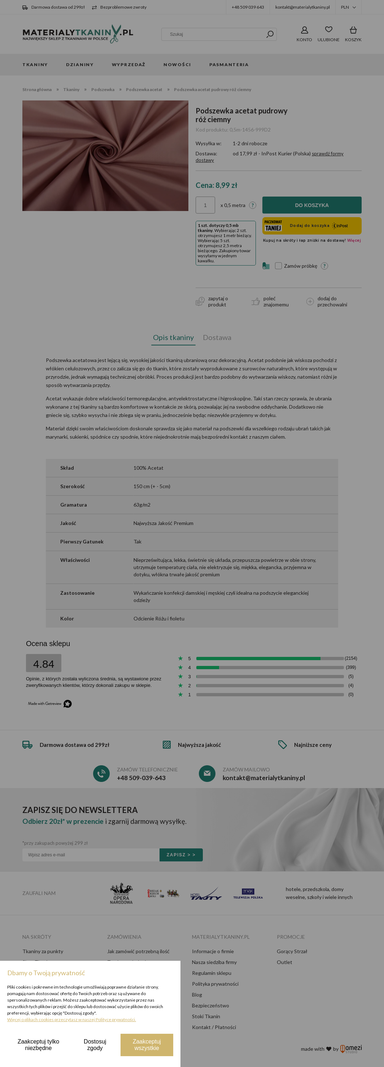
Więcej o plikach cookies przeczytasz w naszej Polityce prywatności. (71, 1019)
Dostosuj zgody (95, 1044)
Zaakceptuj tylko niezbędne (39, 1044)
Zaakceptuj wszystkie (147, 1044)
